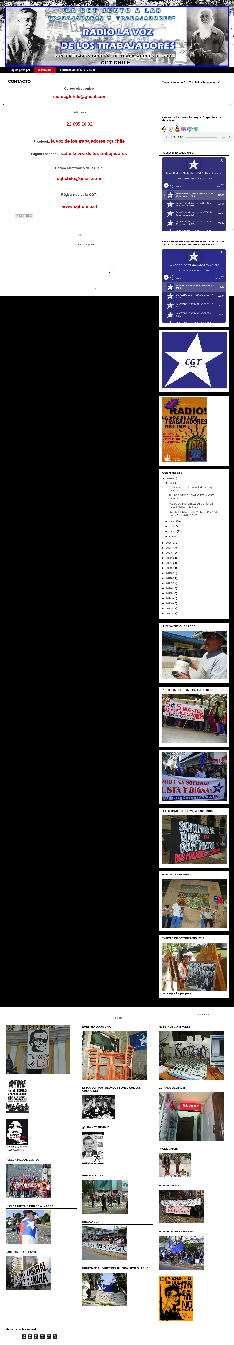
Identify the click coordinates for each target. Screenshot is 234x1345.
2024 (169, 547)
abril (171, 526)
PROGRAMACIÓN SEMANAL (78, 70)
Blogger (119, 1017)
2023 (169, 552)
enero (172, 536)
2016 (169, 588)
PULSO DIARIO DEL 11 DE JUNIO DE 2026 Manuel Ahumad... (190, 505)
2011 (169, 613)
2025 (169, 542)
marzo (173, 531)
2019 (169, 573)
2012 (169, 608)
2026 (169, 478)
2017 (169, 583)
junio (172, 482)
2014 (169, 598)
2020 (169, 567)
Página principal (20, 70)
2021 (169, 562)
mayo (172, 521)
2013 (169, 603)
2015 (169, 593)
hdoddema (203, 1014)
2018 (169, 578)
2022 (169, 557)
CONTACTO (45, 70)
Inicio (79, 234)
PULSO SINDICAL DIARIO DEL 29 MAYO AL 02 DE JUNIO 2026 (192, 513)
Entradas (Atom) (86, 244)
